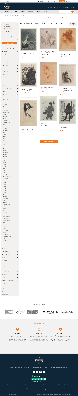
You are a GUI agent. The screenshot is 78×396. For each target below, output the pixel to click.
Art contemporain (5, 243)
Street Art (4, 248)
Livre (4, 97)
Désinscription (50, 367)
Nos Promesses (44, 367)
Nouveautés (8, 26)
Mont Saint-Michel (6, 174)
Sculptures (5, 57)
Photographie (5, 251)
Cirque (4, 182)
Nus (3, 106)
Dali (4, 194)
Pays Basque (5, 198)
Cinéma (4, 166)
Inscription (55, 1)
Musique (4, 160)
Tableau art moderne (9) (21, 384)
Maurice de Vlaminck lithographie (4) (44, 387)
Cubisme (5, 124)
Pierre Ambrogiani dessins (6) (67, 385)
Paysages (5, 104)
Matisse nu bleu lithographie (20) (62, 388)
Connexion (62, 1)
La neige (4, 164)
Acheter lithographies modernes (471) (10, 384)
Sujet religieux (6, 110)
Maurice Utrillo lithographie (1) (25, 388)
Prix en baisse (8, 31)
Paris (4, 126)
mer (4, 200)
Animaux (4, 108)
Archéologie (4, 288)
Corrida (4, 144)
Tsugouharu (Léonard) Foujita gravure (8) (67, 384)
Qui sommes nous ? (13, 367)
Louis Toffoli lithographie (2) (56, 387)
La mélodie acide (6, 218)
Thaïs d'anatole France (7, 240)
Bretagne (5, 138)
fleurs (4, 170)
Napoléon (5, 136)
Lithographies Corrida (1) (47, 389)
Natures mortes (6, 112)
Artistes (4, 228)
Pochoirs (5, 80)
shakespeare (5, 202)
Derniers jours (8, 24)
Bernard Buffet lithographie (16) (56, 385)
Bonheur (4, 208)
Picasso (4, 210)
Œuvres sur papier (6, 59)
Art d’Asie (4, 268)
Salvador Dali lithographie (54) (31, 384)
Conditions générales (64, 367)
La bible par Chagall (7, 236)
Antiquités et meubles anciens (8, 280)
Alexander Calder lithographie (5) (51, 388)
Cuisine (4, 192)
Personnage (5, 178)
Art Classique (4, 260)
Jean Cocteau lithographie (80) (21, 385)
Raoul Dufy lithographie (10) (66, 387)
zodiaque (5, 172)
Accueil (5, 15)
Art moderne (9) (29, 385)
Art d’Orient (4, 283)
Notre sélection (9, 28)
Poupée (4, 184)
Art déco (4, 150)
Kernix (73, 394)
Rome (4, 222)
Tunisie (4, 190)
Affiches (4, 68)
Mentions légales (57, 367)
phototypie (5, 91)
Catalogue (5, 85)
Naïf (4, 148)
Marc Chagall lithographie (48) (32, 387)
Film (4, 146)
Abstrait (4, 118)
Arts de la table (5, 286)
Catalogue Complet (10, 15)
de (69, 1)
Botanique (5, 154)
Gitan (4, 238)
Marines (4, 114)
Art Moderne (17, 15)
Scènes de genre (6, 122)
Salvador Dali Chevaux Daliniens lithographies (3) (34, 389)
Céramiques (5, 74)
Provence (5, 128)
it (71, 1)
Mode (4, 158)
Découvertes (4, 246)
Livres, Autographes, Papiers (7, 266)
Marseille (5, 232)
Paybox (67, 394)
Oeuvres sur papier (7, 88)
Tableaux (5, 54)
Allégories (5, 116)
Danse (4, 168)
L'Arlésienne (5, 224)
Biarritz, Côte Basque (7, 176)
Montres (4, 188)
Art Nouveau (5, 152)
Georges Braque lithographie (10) (42, 384)
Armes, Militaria (5, 294)
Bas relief (5, 94)
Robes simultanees (7, 216)
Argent (4, 162)
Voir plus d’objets (48, 141)
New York (5, 156)
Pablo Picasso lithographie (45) (54, 384)
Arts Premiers (4, 274)
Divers (3, 291)
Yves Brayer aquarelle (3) (22, 387)
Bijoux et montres (5, 271)
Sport (4, 132)
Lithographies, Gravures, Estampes (10, 62)
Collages (5, 77)
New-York (5, 196)
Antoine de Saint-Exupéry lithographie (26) (37, 388)
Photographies (6, 65)
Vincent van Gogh (6, 220)
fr (66, 1)
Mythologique (5, 120)
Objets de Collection (6, 277)
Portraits (4, 102)
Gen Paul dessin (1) (36, 385)
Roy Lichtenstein (6, 204)
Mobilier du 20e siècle (6, 257)
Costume (5, 212)
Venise (4, 134)
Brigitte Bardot (6, 130)
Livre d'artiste (5, 71)
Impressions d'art (6, 82)
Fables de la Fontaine (7, 234)
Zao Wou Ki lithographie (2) (14, 388)
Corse (4, 140)
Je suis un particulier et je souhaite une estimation (32, 367)
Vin (3, 180)
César (4, 214)
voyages (4, 226)
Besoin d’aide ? (20, 367)
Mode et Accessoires (6, 263)
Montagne (5, 142)
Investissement (9, 29)
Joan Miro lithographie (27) (10, 385)
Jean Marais (5, 230)
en (68, 1)
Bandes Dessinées (5, 254)
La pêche (5, 206)
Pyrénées (5, 186)
